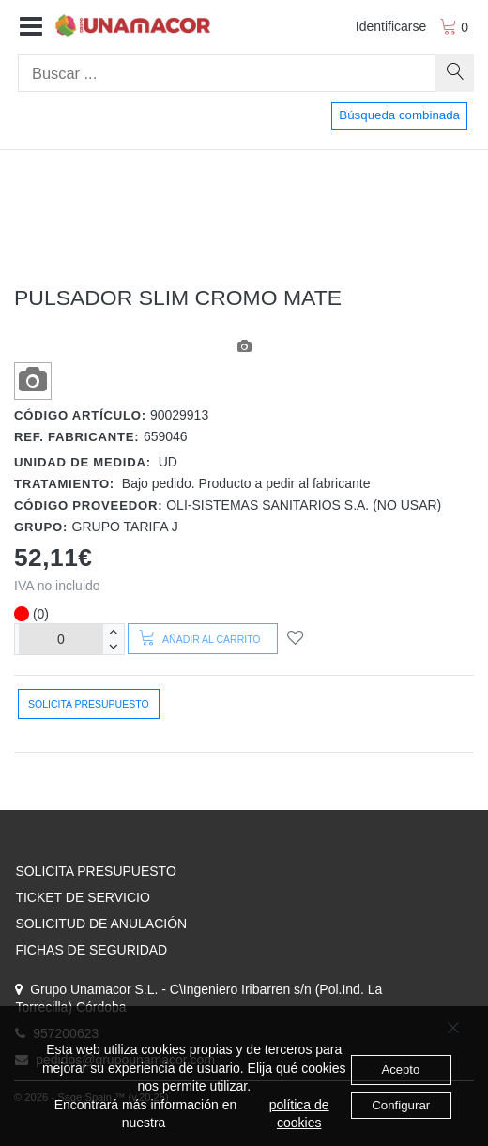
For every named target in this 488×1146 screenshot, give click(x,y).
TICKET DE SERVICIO (82, 897)
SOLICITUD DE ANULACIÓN (101, 923)
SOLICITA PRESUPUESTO (95, 871)
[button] (31, 27)
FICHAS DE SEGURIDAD (91, 949)
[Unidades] (61, 638)
